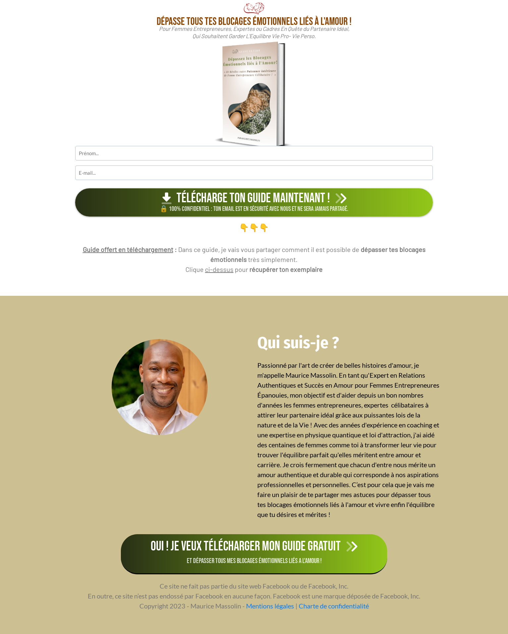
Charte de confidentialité (334, 606)
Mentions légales (270, 606)
